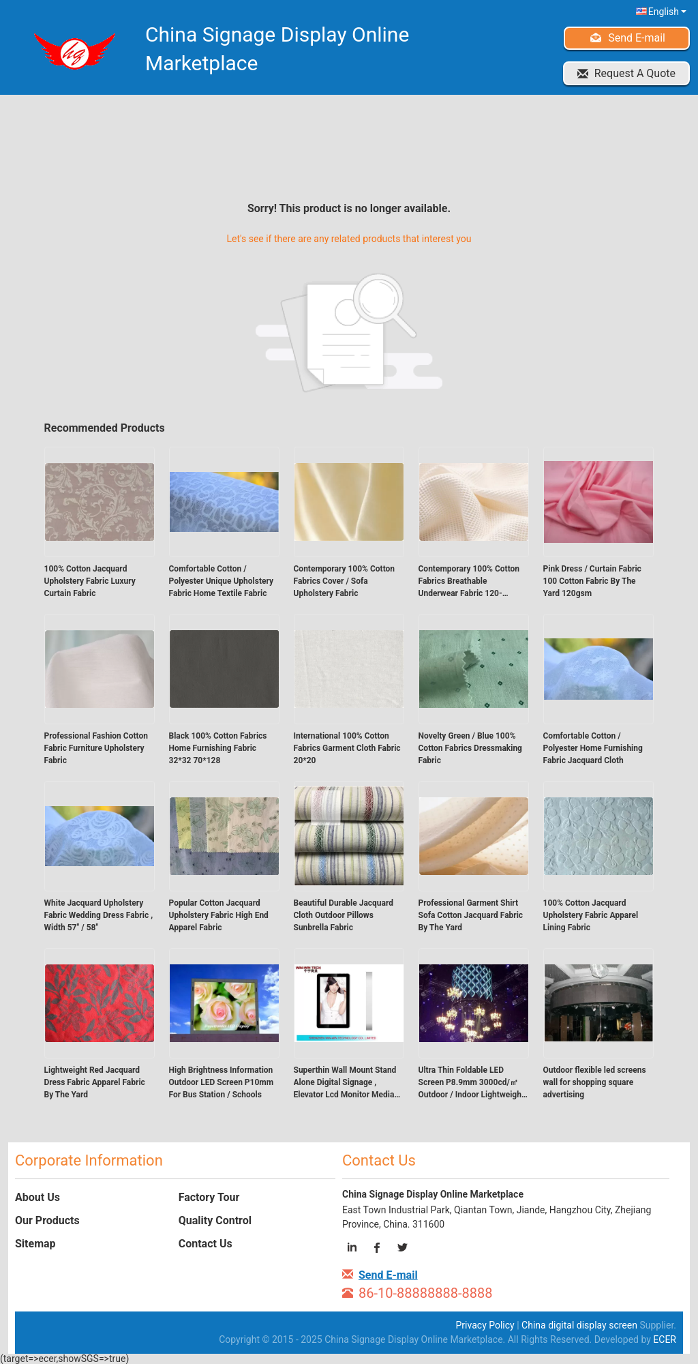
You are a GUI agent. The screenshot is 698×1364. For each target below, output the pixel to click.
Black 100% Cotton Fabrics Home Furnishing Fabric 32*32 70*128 (218, 748)
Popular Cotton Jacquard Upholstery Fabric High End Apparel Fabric (219, 915)
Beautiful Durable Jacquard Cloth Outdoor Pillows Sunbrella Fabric (344, 915)
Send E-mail (636, 37)
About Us (37, 1197)
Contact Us (205, 1243)
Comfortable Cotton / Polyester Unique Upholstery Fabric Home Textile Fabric (221, 581)
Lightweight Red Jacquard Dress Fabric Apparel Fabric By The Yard (94, 1082)
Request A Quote (635, 73)
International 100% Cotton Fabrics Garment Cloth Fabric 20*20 (347, 748)
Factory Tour (209, 1197)
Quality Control (215, 1220)
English (667, 11)
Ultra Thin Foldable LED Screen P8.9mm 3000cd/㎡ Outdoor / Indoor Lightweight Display (472, 1083)
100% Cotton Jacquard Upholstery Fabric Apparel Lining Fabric (591, 915)
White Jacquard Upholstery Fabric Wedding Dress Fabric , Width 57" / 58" (98, 915)
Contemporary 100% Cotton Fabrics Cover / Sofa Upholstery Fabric (344, 581)
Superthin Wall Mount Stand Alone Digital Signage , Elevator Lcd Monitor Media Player (345, 1083)
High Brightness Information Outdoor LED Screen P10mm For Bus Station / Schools (221, 1082)
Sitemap (35, 1243)
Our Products (47, 1220)
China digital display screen (579, 1325)
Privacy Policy (485, 1325)
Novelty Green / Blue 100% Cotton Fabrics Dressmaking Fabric (470, 748)
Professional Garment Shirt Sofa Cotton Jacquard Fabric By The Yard (471, 915)
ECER (664, 1339)
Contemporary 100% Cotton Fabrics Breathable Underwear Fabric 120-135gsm (469, 581)
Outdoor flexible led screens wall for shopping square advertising (594, 1082)
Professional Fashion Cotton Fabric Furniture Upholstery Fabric (96, 748)
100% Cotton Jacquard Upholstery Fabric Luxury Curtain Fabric (90, 581)
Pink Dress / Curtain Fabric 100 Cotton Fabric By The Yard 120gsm (592, 581)
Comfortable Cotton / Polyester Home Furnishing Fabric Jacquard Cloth (593, 748)
